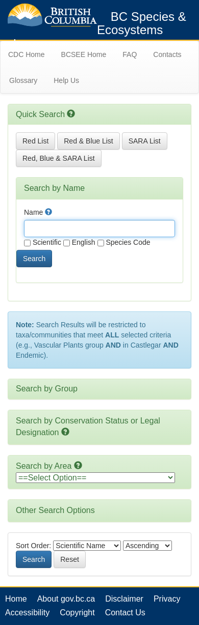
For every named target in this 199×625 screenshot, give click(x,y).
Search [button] (34, 258)
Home (16, 598)
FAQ (129, 54)
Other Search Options (55, 510)
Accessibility (27, 612)
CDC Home (26, 54)
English (79, 242)
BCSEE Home (84, 54)
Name (38, 212)
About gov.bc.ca (66, 598)
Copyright (77, 612)
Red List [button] (35, 141)
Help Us (66, 80)
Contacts (167, 54)
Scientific (42, 242)
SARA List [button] (145, 141)
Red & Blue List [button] (88, 141)
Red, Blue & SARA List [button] (58, 158)
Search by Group (47, 388)
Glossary (23, 80)
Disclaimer (124, 598)
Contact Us (125, 612)
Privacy (167, 598)
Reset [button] (69, 559)
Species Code (124, 242)
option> (95, 477)
